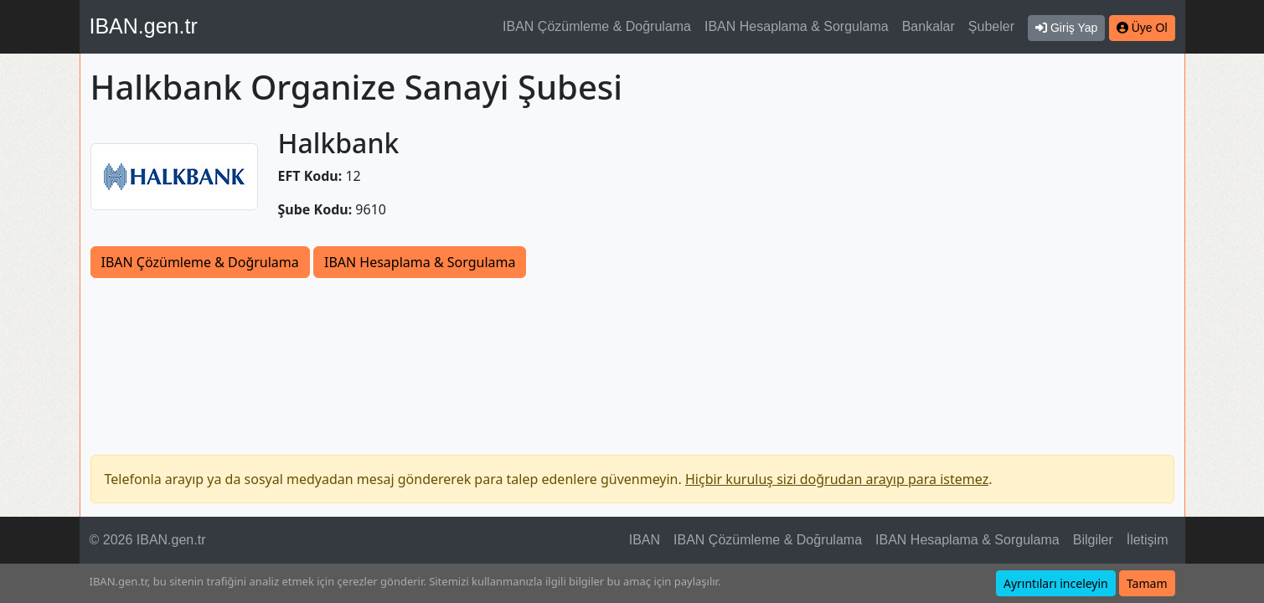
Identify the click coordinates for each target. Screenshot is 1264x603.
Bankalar (928, 26)
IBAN (644, 540)
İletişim (1148, 540)
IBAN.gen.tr (144, 26)
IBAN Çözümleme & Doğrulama (597, 26)
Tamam (1147, 583)
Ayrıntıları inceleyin (1055, 583)
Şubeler (991, 26)
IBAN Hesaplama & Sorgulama (796, 26)
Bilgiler (1093, 540)
